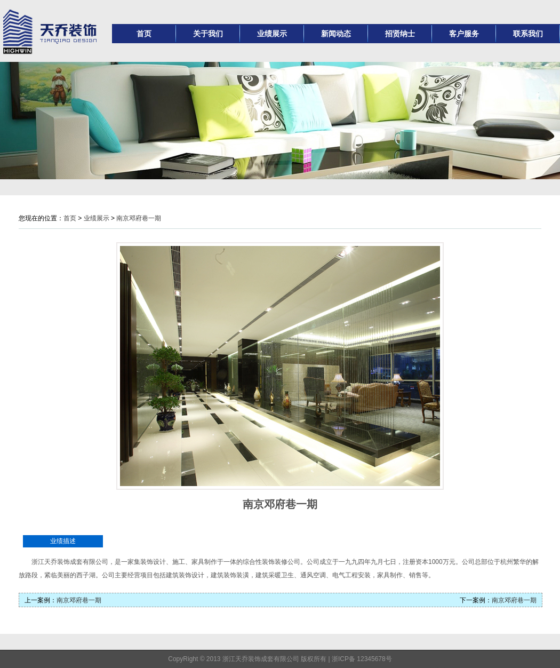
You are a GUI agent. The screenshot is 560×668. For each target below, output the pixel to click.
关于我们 (208, 33)
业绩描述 (63, 541)
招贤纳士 (400, 33)
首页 (144, 33)
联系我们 (528, 33)
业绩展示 (272, 33)
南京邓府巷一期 (138, 218)
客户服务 (464, 33)
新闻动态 (336, 33)
